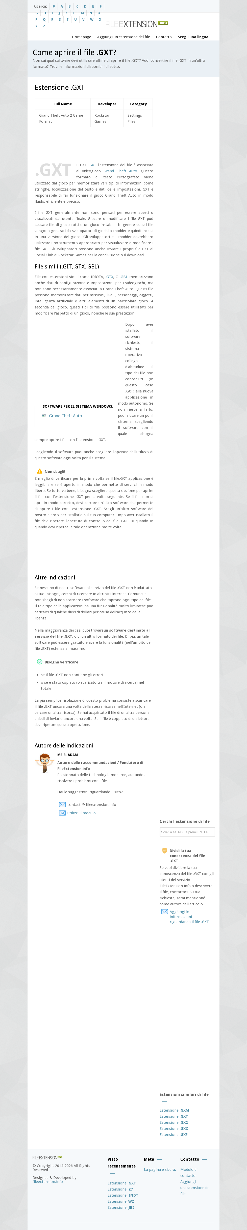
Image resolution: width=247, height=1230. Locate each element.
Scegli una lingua (193, 37)
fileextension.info (48, 1181)
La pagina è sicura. (160, 1169)
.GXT (92, 165)
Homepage (81, 37)
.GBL (124, 277)
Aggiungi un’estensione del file (123, 37)
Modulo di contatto (188, 1172)
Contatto (164, 37)
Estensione (174, 1110)
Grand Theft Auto (120, 171)
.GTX (109, 277)
